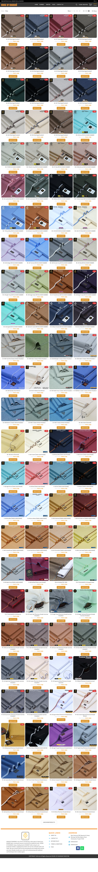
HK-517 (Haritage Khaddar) (61, 41)
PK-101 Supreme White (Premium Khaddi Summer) (61, 693)
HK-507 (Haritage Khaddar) (61, 104)
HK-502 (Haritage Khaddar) (37, 136)
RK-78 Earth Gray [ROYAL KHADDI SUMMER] (37, 168)
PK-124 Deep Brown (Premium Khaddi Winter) (85, 794)
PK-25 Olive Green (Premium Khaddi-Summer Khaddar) (85, 660)
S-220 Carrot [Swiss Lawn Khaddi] (85, 466)
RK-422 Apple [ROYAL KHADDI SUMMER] (13, 334)
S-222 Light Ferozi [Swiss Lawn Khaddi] (13, 498)
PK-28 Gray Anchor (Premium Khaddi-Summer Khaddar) (13, 727)
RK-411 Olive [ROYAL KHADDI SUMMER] (85, 267)
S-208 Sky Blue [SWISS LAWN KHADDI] (13, 530)
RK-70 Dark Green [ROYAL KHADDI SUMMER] (85, 201)
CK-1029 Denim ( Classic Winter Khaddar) (13, 434)
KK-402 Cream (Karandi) (85, 434)
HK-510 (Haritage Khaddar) (13, 104)
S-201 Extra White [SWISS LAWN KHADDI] (37, 530)
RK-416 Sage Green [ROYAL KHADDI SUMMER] (37, 301)
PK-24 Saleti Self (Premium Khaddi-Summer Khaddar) (13, 693)
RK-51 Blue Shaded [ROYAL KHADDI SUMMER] (61, 335)
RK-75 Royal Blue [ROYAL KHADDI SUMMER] (13, 234)
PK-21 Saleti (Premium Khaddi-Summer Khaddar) (37, 727)
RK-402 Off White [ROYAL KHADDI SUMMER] (85, 234)
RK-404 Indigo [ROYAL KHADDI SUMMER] (13, 267)
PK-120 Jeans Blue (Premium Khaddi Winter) (13, 794)
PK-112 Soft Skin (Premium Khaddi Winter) (37, 793)
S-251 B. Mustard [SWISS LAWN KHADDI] (61, 530)
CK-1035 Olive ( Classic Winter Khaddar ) (37, 368)
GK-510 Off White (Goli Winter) (37, 401)
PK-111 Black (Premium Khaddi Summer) (85, 693)
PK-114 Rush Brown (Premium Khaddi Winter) (37, 827)
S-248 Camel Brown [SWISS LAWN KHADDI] (13, 562)
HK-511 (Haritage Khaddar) (61, 72)
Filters (95, 12)
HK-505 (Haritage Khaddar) (85, 104)
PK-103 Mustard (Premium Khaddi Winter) (12, 760)
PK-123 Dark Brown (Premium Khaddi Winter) (13, 827)
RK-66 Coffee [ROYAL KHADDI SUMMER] (85, 334)
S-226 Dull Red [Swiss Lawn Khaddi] (37, 594)
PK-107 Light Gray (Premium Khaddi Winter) (85, 760)
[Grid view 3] (86, 12)
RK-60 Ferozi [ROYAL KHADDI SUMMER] (85, 136)
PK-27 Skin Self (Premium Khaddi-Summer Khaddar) (37, 660)
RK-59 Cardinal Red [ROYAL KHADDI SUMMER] (13, 201)
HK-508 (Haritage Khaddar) (37, 104)
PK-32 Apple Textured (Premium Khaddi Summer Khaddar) (85, 627)
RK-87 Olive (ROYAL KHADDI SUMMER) (61, 168)
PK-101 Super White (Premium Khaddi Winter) (61, 727)
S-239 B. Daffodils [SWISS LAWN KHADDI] (85, 562)
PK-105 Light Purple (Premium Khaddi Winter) (61, 760)
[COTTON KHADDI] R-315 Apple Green (85, 594)
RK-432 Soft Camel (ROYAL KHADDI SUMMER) (37, 335)
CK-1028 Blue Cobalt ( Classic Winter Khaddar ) (85, 401)
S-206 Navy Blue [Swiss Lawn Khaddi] (61, 466)
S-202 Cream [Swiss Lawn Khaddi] (37, 466)
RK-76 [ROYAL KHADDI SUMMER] (13, 168)
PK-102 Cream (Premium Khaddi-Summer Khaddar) (37, 693)
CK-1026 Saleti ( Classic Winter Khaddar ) (85, 368)
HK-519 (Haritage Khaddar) (37, 41)
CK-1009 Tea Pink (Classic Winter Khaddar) (13, 368)
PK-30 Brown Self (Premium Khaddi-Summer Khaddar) (13, 660)
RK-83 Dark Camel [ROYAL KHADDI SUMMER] (37, 234)
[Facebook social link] (94, 1)
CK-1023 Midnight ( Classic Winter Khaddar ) (61, 368)
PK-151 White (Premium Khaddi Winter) (61, 827)
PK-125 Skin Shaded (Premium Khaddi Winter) (61, 794)
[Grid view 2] (84, 12)
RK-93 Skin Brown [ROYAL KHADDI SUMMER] (85, 168)
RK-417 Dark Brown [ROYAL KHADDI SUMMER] (61, 301)
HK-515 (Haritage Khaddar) (13, 72)
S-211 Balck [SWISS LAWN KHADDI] (85, 498)
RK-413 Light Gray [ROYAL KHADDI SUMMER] (13, 301)
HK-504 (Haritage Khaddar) (13, 136)
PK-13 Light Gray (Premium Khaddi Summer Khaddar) (61, 627)
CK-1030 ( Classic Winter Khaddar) (37, 434)
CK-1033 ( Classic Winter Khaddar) (61, 434)
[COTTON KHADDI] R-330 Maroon (13, 626)
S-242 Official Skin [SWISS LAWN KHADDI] (61, 562)
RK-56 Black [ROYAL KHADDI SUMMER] (61, 200)
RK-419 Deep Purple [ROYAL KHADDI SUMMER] (85, 301)
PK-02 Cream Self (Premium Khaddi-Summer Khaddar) (37, 627)
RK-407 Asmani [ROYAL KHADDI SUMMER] (37, 267)
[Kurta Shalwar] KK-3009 (61, 594)
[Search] (76, 5)
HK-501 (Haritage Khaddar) (13, 41)
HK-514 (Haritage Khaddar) (37, 72)
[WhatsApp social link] (96, 1)
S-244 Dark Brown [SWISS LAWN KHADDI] (37, 562)
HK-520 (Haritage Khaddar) (61, 136)
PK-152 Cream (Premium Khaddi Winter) (85, 827)
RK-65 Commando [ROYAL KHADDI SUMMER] (37, 201)
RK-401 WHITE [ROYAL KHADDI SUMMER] (61, 234)
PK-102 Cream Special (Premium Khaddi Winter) (85, 727)
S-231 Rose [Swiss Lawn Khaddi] (37, 498)
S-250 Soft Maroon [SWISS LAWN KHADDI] (85, 530)
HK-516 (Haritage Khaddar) (85, 41)
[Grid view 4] (89, 12)
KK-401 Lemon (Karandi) (13, 466)
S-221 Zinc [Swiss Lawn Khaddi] (61, 498)
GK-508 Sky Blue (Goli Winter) (13, 401)
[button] (13, 46)
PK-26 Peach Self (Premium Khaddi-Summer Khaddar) (61, 660)
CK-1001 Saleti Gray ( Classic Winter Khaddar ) (61, 401)
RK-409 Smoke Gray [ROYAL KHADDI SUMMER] (61, 268)
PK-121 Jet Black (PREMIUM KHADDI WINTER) (37, 760)
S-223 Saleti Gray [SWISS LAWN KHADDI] (13, 594)
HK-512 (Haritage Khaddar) (85, 72)
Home (2, 12)
